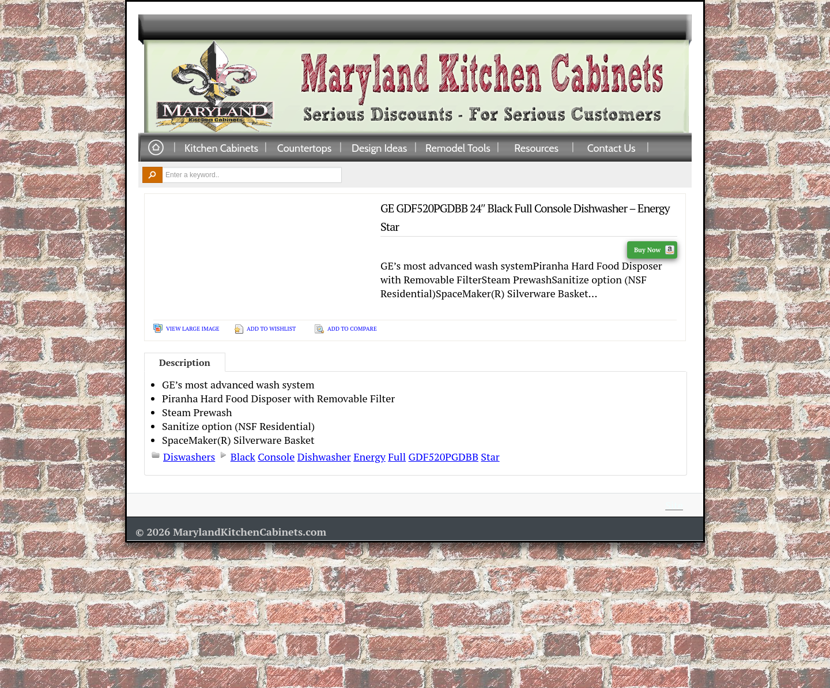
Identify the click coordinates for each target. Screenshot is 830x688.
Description (184, 362)
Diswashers (189, 456)
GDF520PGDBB (443, 456)
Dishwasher (324, 456)
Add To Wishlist (271, 328)
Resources (536, 148)
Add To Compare (352, 328)
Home (155, 148)
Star (490, 456)
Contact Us (611, 148)
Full (397, 456)
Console (276, 456)
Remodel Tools (458, 148)
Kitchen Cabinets (221, 148)
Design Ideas (379, 148)
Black (243, 456)
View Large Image (193, 328)
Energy (369, 456)
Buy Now (654, 250)
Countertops (304, 148)
